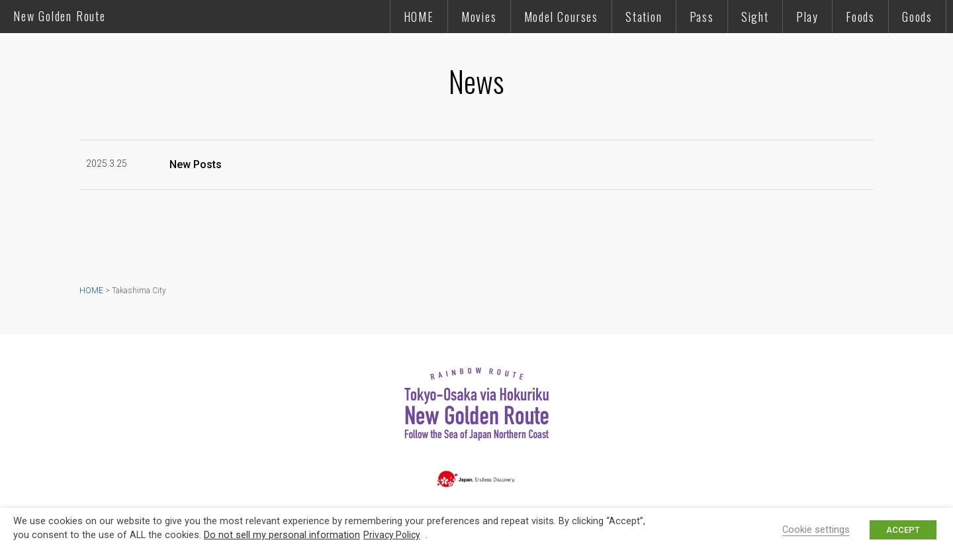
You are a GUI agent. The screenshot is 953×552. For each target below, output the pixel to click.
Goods (917, 16)
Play (807, 16)
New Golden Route (59, 15)
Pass (702, 16)
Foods (860, 16)
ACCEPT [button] (903, 530)
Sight (755, 16)
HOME (419, 16)
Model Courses (561, 16)
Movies (479, 16)
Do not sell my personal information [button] (282, 535)
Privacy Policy (391, 534)
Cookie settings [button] (816, 529)
